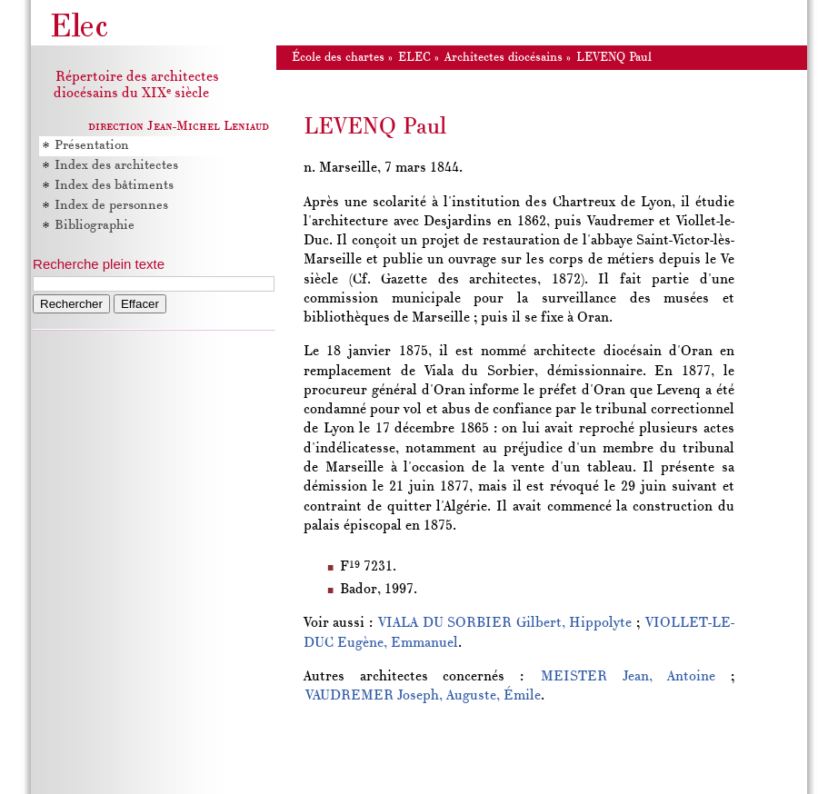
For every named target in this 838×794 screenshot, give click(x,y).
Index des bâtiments (114, 186)
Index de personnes (111, 206)
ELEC (414, 58)
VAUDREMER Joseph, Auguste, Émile (423, 696)
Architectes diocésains (503, 58)
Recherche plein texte (99, 264)
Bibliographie (95, 226)
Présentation (92, 146)
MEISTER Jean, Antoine (628, 677)
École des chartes (338, 58)
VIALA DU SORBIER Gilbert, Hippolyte (505, 623)
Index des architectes (116, 166)
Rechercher (71, 304)
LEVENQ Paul (614, 58)
